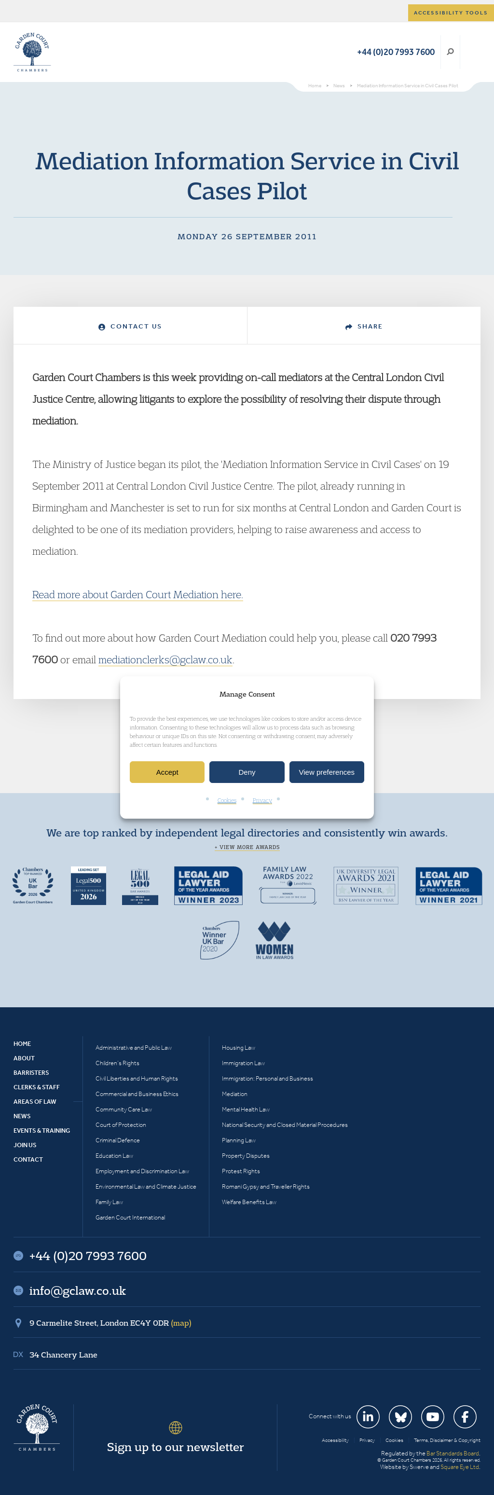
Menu (471, 52)
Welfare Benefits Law (249, 1202)
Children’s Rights (117, 1063)
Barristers (31, 1072)
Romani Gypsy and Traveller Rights (266, 1186)
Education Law (114, 1155)
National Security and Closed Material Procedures (285, 1124)
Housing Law (238, 1047)
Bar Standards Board (452, 1453)
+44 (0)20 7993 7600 (396, 51)
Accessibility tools (451, 13)
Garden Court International (130, 1217)
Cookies (227, 800)
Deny (246, 772)
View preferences (327, 772)
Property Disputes (246, 1155)
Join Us (25, 1145)
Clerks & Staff (37, 1087)
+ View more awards (247, 847)
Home (22, 1043)
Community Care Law (124, 1109)
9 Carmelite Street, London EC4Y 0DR (110, 1323)
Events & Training (42, 1130)
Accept (167, 772)
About (24, 1058)
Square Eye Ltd (459, 1466)
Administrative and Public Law (134, 1047)
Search (450, 52)
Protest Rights (241, 1171)
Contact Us (130, 326)
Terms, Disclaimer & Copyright (447, 1440)
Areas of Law (35, 1101)
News (22, 1116)
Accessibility (335, 1440)
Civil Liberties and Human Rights (137, 1078)
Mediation (234, 1093)
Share (364, 326)
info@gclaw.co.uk (77, 1290)
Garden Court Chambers (32, 52)
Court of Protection (121, 1124)
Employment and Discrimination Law (142, 1171)
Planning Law (239, 1140)
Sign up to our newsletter (175, 1447)
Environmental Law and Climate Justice (146, 1186)
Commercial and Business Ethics (137, 1093)
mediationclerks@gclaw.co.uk (165, 659)
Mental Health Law (246, 1109)
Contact (28, 1159)
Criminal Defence (118, 1140)
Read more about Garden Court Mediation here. (137, 594)
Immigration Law (243, 1063)
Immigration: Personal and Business (267, 1078)
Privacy (262, 800)
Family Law (109, 1202)
